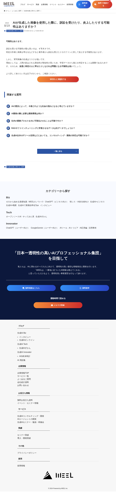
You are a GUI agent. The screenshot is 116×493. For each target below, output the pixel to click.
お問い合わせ (23, 387)
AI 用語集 (21, 362)
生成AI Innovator (24, 354)
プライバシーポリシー (26, 454)
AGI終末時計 (24, 357)
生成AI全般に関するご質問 (15, 31)
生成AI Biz (21, 334)
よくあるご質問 (24, 381)
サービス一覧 (23, 378)
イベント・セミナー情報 (27, 405)
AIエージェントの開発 (26, 420)
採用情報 (21, 467)
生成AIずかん (25, 349)
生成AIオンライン (26, 341)
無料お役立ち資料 (25, 402)
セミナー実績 (23, 436)
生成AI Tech (22, 345)
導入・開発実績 (24, 439)
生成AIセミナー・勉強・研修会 (30, 424)
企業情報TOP (23, 374)
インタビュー (25, 338)
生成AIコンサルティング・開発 (30, 417)
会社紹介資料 (23, 384)
